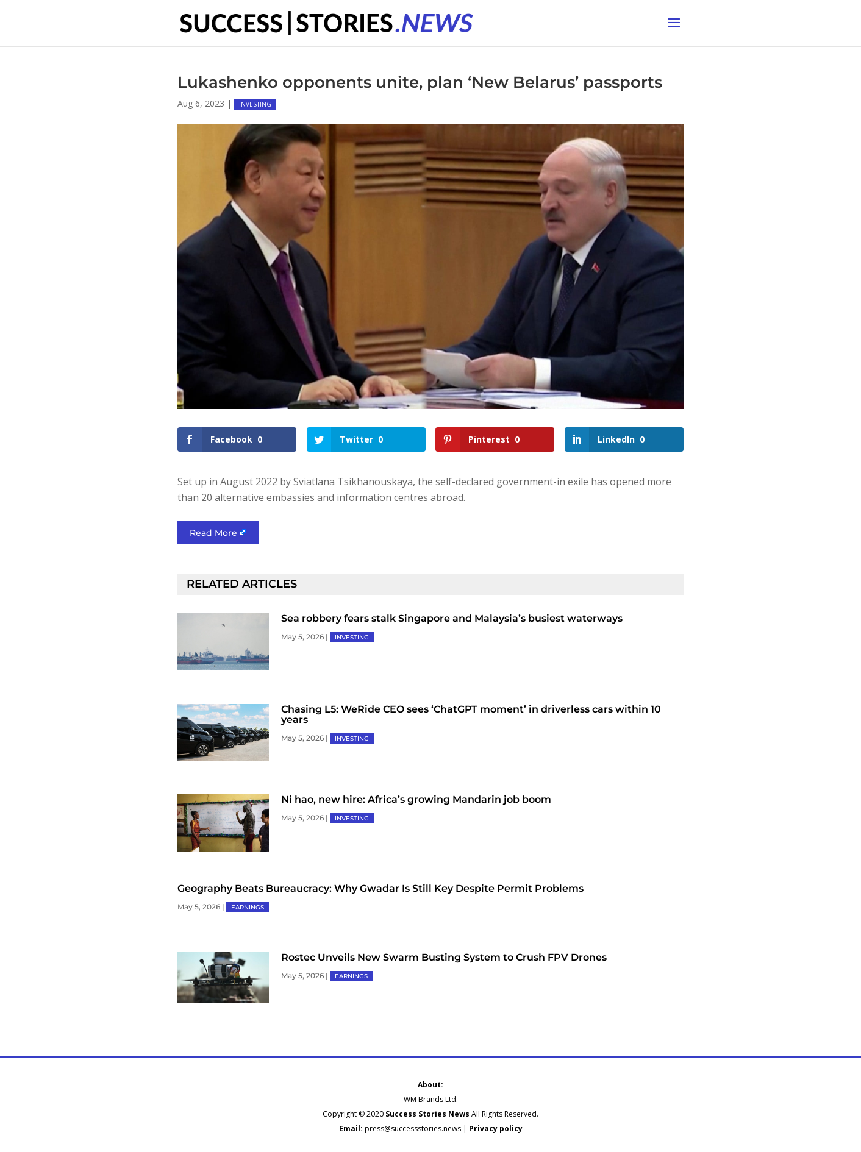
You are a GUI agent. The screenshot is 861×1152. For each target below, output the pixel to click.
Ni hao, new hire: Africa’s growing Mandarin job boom (416, 799)
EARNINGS (247, 907)
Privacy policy (496, 1128)
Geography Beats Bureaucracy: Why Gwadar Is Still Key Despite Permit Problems (380, 888)
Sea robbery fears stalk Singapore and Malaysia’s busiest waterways (452, 618)
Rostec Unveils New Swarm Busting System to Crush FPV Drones (444, 957)
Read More (213, 532)
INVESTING (255, 104)
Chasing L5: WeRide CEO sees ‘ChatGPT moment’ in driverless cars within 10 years (471, 714)
